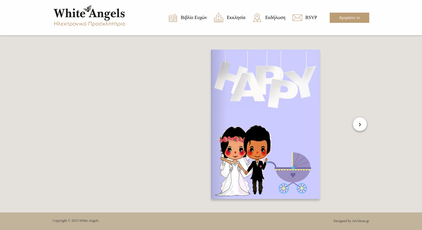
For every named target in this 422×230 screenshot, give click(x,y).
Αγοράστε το (349, 18)
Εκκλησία (236, 17)
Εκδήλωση (275, 17)
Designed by (342, 221)
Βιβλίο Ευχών (194, 17)
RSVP (311, 17)
